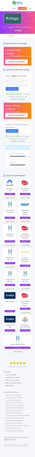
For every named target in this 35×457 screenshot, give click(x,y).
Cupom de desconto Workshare (14, 431)
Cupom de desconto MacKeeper (14, 420)
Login (14, 8)
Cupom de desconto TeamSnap (14, 418)
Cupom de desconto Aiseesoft (13, 413)
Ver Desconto (10, 194)
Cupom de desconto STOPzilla (13, 410)
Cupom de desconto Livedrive (13, 423)
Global (10, 36)
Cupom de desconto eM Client (13, 397)
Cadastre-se (22, 8)
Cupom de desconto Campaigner (14, 405)
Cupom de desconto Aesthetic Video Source (17, 425)
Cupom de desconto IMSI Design (14, 408)
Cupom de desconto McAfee (13, 395)
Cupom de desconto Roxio (12, 428)
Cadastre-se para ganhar (16, 61)
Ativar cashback (12, 89)
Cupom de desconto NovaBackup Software (17, 415)
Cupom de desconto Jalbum (13, 400)
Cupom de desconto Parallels (13, 402)
